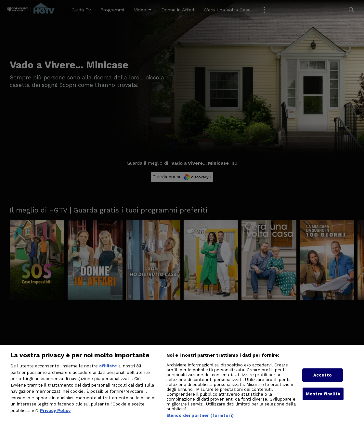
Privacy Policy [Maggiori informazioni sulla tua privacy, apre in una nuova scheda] (55, 417)
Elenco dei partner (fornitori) (200, 421)
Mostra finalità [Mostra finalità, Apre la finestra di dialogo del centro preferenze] (323, 400)
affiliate (108, 372)
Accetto (322, 381)
